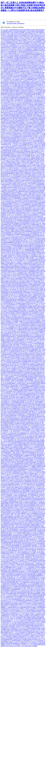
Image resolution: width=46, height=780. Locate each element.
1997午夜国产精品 (19, 572)
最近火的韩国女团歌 (37, 463)
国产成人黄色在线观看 (25, 155)
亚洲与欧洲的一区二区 (23, 571)
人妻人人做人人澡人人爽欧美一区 (27, 589)
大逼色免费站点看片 (39, 358)
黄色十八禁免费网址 (39, 62)
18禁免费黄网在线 (20, 600)
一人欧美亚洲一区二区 (6, 185)
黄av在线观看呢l (33, 408)
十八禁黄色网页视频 (14, 401)
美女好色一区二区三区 (17, 485)
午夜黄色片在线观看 (34, 82)
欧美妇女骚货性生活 (27, 93)
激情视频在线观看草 (23, 118)
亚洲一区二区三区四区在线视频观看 (22, 221)
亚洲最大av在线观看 (9, 83)
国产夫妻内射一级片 (18, 96)
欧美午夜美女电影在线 (21, 593)
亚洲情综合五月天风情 (23, 503)
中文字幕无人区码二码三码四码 (35, 326)
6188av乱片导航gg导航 (34, 111)
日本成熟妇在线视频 (11, 71)
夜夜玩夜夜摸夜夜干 (6, 184)
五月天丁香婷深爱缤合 (14, 238)
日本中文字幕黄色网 (13, 492)
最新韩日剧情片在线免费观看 (29, 373)
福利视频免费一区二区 (7, 174)
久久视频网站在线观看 (18, 130)
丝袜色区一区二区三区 (16, 154)
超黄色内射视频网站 (14, 223)
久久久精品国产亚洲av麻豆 (17, 445)
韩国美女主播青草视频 (12, 629)
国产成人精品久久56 (15, 433)
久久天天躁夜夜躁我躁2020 (30, 494)
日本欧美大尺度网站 (39, 632)
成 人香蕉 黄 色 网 (19, 49)
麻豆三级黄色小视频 (10, 563)
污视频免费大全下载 (22, 170)
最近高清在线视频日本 (18, 114)
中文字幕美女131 (23, 161)
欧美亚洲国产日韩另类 (19, 351)
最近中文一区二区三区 (6, 394)
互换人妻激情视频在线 (8, 234)
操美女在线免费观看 (13, 134)
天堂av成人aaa (8, 481)
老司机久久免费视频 (17, 391)
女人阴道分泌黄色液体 (8, 516)
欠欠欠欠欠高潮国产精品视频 (17, 554)
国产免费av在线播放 (16, 317)
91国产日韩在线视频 (14, 58)
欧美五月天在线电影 (25, 86)
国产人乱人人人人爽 (8, 216)
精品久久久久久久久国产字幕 (21, 612)
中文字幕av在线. (23, 575)
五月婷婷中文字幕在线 (38, 380)
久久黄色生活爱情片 (23, 90)
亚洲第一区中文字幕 (31, 532)
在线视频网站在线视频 (21, 220)
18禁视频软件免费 (9, 226)
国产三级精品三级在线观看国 (13, 449)
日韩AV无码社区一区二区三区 (26, 137)
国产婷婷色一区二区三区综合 (15, 102)
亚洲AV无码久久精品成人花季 (30, 36)
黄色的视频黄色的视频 (6, 152)
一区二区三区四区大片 (17, 534)
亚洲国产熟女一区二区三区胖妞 (18, 590)
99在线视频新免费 (36, 248)
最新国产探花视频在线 (29, 440)
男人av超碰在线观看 (8, 36)
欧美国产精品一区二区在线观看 (14, 303)
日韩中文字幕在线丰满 (17, 213)
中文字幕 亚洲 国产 (37, 523)
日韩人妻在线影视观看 (27, 53)
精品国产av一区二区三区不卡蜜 (27, 449)
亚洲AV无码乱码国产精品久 (19, 89)
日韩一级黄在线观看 (25, 640)
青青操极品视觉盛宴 (9, 437)
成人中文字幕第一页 (21, 507)
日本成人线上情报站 (25, 72)
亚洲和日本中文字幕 (30, 180)
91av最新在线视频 (10, 271)
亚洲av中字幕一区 (23, 60)
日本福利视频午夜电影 (38, 290)
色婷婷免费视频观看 (28, 386)
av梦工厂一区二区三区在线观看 (37, 154)
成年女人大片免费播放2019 (19, 272)
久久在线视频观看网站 (33, 118)
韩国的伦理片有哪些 (30, 268)
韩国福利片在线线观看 (8, 114)
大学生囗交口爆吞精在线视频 (13, 239)
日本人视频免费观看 (28, 379)
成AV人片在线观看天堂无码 (24, 425)
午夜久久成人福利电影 (15, 611)
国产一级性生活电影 (6, 472)
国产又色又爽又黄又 (18, 33)
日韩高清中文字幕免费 (29, 289)
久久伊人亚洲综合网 (32, 512)
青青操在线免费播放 (12, 550)
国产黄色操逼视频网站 (14, 319)
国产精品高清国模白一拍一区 (24, 492)
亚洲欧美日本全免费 (16, 361)
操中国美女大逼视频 (37, 436)
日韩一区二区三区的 (12, 296)
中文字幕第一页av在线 (37, 136)
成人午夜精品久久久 (30, 314)
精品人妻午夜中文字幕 (20, 581)
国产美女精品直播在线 (24, 223)
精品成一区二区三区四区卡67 (35, 238)
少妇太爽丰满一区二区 (11, 214)
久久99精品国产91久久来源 (32, 261)
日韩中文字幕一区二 (20, 249)
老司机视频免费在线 (18, 234)
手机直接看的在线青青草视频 (30, 83)
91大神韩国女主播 (32, 473)
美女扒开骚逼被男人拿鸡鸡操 (7, 502)
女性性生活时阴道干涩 (22, 188)
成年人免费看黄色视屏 (35, 409)
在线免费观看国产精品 (10, 108)
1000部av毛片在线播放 (32, 65)
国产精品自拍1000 (16, 217)
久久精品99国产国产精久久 (8, 68)
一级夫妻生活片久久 (26, 80)
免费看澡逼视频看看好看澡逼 (35, 322)
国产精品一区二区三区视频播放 (35, 517)
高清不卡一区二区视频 (30, 120)
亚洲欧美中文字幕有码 (7, 485)
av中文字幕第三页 (9, 531)
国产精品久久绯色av (35, 155)
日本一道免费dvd (38, 310)
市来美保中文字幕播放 (20, 180)
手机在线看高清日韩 (20, 43)
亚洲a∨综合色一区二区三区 (24, 181)
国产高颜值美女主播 (18, 173)
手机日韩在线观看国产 (11, 304)
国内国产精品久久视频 (26, 174)
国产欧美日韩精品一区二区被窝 (34, 253)
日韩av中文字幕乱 (6, 318)
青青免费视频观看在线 (20, 120)
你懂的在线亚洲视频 (18, 541)
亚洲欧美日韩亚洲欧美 (10, 313)
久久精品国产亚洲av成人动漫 (35, 69)
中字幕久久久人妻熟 (12, 54)
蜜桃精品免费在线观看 (17, 116)
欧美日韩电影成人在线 (25, 405)
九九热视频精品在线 (27, 455)
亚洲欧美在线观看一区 (36, 524)
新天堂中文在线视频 (15, 104)
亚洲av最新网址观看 (34, 232)
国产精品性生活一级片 (9, 79)
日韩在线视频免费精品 (38, 458)
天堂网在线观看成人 (26, 292)
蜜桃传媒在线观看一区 (24, 285)
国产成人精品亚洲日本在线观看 (12, 60)
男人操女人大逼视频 (14, 253)
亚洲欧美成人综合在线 (13, 429)
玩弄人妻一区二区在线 (14, 426)
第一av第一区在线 (9, 33)
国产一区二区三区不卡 (21, 628)
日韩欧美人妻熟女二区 (35, 433)
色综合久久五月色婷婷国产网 (8, 637)
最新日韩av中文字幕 (19, 83)
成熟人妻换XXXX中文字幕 (37, 318)
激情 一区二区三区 (34, 344)
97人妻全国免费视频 (30, 577)
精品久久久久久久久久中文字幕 (28, 317)
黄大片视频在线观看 (19, 87)
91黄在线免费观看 (37, 42)
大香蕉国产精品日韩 (10, 43)
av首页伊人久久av (6, 433)
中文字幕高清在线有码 (33, 187)
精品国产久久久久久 (24, 260)
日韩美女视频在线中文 (10, 65)
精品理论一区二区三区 (27, 434)
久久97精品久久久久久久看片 (34, 612)
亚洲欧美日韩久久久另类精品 (38, 578)
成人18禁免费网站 (20, 371)
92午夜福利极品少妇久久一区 (22, 340)
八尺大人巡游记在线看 (26, 520)
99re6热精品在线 (39, 89)
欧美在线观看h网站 (34, 210)
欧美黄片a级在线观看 (37, 596)
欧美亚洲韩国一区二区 (18, 378)
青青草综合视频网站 (36, 252)
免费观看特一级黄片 (13, 499)
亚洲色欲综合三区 (38, 413)
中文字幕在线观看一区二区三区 (26, 362)
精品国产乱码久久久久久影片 (27, 315)
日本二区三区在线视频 (8, 469)
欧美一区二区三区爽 (15, 75)
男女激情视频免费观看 (30, 250)
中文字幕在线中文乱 (22, 202)
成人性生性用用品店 (27, 603)
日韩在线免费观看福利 (15, 589)
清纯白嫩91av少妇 (17, 174)
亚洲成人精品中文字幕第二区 (29, 366)
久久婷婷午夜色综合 (21, 190)
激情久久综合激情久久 (24, 353)
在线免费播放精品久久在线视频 (31, 600)
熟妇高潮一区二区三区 (39, 371)
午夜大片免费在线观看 (37, 360)
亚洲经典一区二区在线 (21, 337)
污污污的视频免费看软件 (16, 198)
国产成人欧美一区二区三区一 (38, 292)
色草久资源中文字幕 (13, 425)
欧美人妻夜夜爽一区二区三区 (37, 492)
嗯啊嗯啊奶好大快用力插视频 (14, 242)
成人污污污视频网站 (38, 279)
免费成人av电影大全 (6, 252)
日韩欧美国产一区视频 (9, 380)
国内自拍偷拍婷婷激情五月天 (27, 217)
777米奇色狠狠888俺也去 (7, 206)
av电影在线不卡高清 (36, 604)
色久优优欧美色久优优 (29, 226)
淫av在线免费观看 (19, 596)
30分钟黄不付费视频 (38, 332)
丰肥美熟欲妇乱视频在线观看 (20, 267)
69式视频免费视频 (23, 56)
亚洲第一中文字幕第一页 (36, 496)
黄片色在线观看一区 (37, 100)
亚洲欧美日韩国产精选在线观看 (7, 282)
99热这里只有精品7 (31, 220)
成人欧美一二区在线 (14, 525)
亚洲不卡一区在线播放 (39, 43)
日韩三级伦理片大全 (5, 401)
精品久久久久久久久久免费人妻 (17, 494)
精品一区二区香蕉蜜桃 (31, 255)
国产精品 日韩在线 (16, 252)
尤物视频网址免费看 (22, 295)
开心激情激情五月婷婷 (30, 484)
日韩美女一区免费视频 (33, 295)
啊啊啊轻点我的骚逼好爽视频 (7, 267)
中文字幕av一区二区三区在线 (9, 375)
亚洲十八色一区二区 (28, 528)
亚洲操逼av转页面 (9, 365)
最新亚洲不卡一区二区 (10, 509)
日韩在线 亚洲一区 (15, 615)
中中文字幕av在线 (36, 102)
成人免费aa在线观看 (18, 125)
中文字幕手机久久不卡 (25, 408)
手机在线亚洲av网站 (15, 243)
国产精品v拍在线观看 (25, 354)
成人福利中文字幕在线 (28, 523)
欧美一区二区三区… (6, 136)
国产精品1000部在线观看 (13, 137)
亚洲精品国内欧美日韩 (28, 216)
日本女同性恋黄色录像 (30, 123)
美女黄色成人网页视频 (38, 241)
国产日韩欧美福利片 (38, 140)
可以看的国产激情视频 (11, 138)
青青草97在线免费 (17, 510)
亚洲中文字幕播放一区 (14, 353)
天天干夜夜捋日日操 (16, 232)
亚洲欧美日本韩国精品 (12, 187)
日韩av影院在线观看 (35, 382)
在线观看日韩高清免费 (23, 349)
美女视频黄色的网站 (34, 369)
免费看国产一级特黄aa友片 (22, 512)
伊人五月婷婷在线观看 (23, 418)
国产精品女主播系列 (22, 473)
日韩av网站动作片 (30, 422)
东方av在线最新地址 (22, 35)
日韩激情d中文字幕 (16, 184)
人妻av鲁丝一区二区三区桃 (13, 256)
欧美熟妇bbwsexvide (27, 132)
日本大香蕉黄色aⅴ (5, 293)
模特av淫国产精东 (36, 498)
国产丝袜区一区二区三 (18, 42)
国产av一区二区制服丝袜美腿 (16, 109)
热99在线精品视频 (20, 467)
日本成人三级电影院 (5, 306)
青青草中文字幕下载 (11, 275)
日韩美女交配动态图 (30, 442)
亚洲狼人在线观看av (36, 196)
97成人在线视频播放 (33, 313)
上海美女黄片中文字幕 (19, 206)
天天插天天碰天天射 (21, 61)
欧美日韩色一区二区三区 (9, 617)
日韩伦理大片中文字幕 (21, 183)
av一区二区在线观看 (38, 91)
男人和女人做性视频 (32, 56)
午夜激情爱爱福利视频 (27, 136)
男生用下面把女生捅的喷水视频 (23, 108)
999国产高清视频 (36, 278)
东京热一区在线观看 (29, 138)
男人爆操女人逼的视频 (28, 130)
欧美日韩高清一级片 (37, 263)
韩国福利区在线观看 (17, 466)
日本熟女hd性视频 (14, 478)
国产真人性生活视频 (23, 487)
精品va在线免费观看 (22, 328)
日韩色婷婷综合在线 (37, 375)
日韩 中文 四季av (27, 621)
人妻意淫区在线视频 (31, 183)
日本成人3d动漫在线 (25, 559)
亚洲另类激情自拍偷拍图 (21, 65)
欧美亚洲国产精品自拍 (34, 423)
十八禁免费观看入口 (12, 44)
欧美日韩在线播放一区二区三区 (35, 188)
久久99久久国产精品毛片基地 (15, 80)
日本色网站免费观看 (6, 621)
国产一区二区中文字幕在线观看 (11, 473)
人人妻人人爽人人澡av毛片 (29, 485)
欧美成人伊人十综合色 (34, 90)
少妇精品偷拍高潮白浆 (12, 607)
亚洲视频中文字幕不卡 (19, 502)
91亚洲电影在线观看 (22, 172)
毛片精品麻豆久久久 (6, 315)
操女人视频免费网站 (21, 304)
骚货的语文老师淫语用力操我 (10, 181)
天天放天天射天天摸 (36, 213)
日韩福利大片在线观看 (6, 360)
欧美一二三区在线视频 (39, 539)
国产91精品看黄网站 (21, 400)
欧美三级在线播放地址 (31, 152)
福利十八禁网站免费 (18, 366)
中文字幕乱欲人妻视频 (11, 183)
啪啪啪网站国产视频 (7, 149)
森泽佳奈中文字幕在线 (39, 386)
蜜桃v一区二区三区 (9, 366)
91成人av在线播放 (18, 444)
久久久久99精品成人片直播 (12, 209)
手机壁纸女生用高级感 (33, 527)
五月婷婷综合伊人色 (39, 133)
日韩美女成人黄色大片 (18, 36)
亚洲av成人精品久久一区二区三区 (25, 343)
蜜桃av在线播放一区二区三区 (15, 53)
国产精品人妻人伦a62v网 (22, 326)
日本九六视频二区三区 (22, 566)
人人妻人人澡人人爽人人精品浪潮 (20, 101)
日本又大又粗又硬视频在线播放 (10, 51)
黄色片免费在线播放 (25, 151)
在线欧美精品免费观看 (35, 275)
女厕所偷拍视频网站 (15, 545)
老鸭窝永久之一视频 (28, 427)
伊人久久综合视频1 (5, 161)
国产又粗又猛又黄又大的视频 (14, 488)
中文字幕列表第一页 (17, 203)
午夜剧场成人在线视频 (21, 255)
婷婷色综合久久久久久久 (29, 445)
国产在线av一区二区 (24, 599)
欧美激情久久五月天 (18, 39)
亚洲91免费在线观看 (13, 118)
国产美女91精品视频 (23, 412)
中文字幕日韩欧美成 (10, 413)
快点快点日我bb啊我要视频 (14, 599)
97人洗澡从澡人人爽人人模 (9, 261)
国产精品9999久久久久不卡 (29, 430)
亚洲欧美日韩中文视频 (15, 155)
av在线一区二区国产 (37, 33)
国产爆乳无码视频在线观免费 (15, 292)
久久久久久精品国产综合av (8, 201)
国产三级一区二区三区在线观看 (27, 243)
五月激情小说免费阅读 (19, 230)
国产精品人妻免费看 (5, 478)
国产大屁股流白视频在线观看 (7, 372)
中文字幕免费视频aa (34, 72)
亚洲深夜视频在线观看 (25, 586)
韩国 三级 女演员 (29, 375)
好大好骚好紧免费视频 (24, 489)
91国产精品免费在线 (30, 610)
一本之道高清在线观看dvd (34, 384)
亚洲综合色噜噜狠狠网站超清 (21, 527)
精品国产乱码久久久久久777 (12, 553)
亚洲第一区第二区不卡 (37, 194)
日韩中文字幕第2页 (21, 368)
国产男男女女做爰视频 (9, 299)
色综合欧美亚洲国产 (34, 221)
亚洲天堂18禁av (37, 75)
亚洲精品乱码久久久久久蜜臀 (7, 541)
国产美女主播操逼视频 (16, 210)
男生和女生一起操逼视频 (37, 219)
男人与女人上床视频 (26, 248)
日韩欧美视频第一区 (19, 456)
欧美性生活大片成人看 (10, 608)
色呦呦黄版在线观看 (25, 82)
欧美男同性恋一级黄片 (21, 214)
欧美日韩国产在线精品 (12, 35)
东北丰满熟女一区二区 (32, 163)
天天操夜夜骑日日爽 (38, 245)
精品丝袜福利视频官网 (38, 465)
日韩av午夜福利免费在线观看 (19, 592)
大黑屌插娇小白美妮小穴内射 (26, 195)
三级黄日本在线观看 (27, 278)
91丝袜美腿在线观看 (34, 181)
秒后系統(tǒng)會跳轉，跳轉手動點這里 (15, 23)
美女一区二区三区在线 (12, 188)
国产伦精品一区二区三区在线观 (21, 169)
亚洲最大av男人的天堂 (32, 61)
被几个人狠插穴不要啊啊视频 (28, 237)
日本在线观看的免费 (20, 191)
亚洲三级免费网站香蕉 (40, 564)
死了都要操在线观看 (38, 226)
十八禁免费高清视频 (29, 413)
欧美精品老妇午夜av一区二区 (25, 241)
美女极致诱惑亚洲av (39, 445)
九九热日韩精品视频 (21, 277)
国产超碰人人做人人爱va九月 (14, 346)
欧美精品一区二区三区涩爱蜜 (23, 275)
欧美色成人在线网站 (9, 100)
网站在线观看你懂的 (23, 536)
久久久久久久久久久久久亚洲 (17, 78)
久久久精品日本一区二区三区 (25, 141)
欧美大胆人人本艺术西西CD (19, 521)
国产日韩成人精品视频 (19, 358)
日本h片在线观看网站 (14, 476)
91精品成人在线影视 (31, 134)
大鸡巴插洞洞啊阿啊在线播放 (7, 221)
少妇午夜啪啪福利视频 (34, 224)
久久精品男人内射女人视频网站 (27, 162)
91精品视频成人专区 (11, 507)
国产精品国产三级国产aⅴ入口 (33, 57)
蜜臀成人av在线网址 (24, 615)
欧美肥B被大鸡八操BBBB (13, 91)
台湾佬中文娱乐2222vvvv (25, 252)
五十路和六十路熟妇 (25, 588)
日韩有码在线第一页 (19, 201)
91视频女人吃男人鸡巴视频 (21, 509)
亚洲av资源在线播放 (37, 293)
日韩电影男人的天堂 (30, 429)
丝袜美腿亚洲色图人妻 (11, 336)
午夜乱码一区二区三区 (31, 212)
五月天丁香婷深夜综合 (15, 72)
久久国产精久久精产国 (26, 404)
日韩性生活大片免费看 (9, 230)
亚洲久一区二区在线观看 (11, 145)
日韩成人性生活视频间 (17, 248)
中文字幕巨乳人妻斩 (21, 264)
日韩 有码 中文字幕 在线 (12, 343)
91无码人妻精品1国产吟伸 (17, 67)
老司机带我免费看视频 (8, 173)
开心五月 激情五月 (6, 474)
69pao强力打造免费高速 (25, 498)
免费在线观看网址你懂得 (30, 307)
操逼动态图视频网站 (30, 62)
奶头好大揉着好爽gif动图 (29, 574)
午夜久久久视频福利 (24, 476)
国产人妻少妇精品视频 (37, 347)
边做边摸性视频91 (25, 324)
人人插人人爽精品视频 (20, 577)
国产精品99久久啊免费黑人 (24, 519)
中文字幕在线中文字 (36, 126)
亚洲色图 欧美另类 (23, 311)
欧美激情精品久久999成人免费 (24, 112)
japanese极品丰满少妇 (10, 191)
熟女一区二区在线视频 (16, 618)
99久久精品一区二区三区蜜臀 (34, 60)
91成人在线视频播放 (37, 125)
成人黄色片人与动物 (38, 422)
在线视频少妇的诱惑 (32, 306)
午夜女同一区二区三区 (32, 331)
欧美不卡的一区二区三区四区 (33, 166)
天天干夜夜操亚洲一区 (23, 643)
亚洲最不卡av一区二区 (24, 321)
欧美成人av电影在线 (40, 220)
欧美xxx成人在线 (38, 556)
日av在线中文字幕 (12, 268)
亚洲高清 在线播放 (36, 396)
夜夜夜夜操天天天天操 (39, 266)
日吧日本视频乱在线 (37, 115)
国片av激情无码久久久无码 (16, 132)
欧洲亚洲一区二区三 (33, 459)
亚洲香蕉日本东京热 (25, 303)
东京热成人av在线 (20, 138)
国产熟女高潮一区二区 (34, 407)
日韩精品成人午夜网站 (7, 455)
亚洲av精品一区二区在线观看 (25, 560)
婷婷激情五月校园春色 (31, 617)
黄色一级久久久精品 (17, 119)
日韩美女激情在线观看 (18, 98)
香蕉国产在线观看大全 (11, 438)
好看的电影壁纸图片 (37, 284)
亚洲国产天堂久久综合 (13, 459)
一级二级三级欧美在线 (6, 40)
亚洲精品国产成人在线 (6, 243)
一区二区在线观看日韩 (35, 387)
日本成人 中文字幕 (37, 420)
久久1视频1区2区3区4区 (39, 614)
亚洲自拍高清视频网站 (34, 571)
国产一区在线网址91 (32, 431)
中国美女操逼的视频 (11, 156)
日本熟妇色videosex (23, 642)
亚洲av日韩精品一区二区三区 (18, 250)
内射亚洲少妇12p (23, 253)
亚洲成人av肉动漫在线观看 (18, 123)
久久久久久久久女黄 (15, 474)
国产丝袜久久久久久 (26, 213)
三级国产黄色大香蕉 (6, 67)
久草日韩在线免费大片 (29, 339)
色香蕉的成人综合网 (23, 297)
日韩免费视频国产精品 (33, 271)
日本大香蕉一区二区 (11, 220)
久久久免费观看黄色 (5, 140)
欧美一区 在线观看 (6, 162)
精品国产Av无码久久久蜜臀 (29, 39)
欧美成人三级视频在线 (12, 47)
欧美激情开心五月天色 (38, 147)
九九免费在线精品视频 (24, 389)
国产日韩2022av (4, 44)
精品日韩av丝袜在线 (10, 286)
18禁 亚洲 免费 (6, 72)
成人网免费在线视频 (20, 307)
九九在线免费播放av (38, 40)
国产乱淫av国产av (23, 506)
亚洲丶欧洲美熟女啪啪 (15, 86)
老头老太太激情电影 (14, 148)
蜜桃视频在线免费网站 (30, 249)
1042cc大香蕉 (31, 35)
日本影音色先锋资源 (21, 145)
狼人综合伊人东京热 (37, 87)
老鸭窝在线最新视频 (35, 54)
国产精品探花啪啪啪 (6, 250)
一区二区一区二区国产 (38, 96)
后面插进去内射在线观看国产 (20, 165)
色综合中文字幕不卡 (7, 272)
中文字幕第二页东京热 (9, 278)
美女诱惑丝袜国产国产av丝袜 (13, 82)
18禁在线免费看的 (37, 93)
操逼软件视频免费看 (14, 56)
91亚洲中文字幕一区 (21, 47)
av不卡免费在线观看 (19, 68)
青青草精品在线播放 (21, 166)
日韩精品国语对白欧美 (17, 535)
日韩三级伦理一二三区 (23, 122)
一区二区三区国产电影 (6, 545)
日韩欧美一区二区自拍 (11, 339)
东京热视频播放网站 (7, 567)
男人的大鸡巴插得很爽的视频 (11, 122)
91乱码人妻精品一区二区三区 (15, 281)
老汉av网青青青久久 (38, 195)
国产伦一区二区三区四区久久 (7, 169)
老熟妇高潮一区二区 (34, 86)
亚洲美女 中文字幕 (30, 71)
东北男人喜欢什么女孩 (33, 172)
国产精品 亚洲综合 (39, 288)
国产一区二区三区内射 (38, 419)
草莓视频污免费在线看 (24, 58)
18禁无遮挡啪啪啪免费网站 (7, 639)
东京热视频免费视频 (21, 300)
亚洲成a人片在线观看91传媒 (13, 408)
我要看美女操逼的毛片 (27, 116)
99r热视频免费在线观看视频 (31, 50)
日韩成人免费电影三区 (35, 308)
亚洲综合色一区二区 (18, 365)
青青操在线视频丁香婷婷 (34, 383)
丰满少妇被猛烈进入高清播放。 (12, 322)
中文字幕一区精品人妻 (19, 288)
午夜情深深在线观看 (23, 322)
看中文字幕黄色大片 (5, 611)
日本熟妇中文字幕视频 (16, 40)
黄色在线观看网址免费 (39, 343)
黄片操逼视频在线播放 (10, 383)
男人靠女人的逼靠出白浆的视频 (18, 64)
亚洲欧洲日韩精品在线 (27, 347)
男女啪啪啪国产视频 (15, 405)
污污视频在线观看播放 (8, 165)
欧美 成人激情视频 (21, 375)
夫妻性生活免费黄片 (6, 210)
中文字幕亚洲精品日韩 (24, 344)
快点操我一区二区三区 (14, 387)
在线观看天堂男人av (39, 158)
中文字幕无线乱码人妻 (38, 216)
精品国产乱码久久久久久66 (25, 548)
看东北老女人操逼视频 (35, 354)
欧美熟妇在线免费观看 (20, 282)
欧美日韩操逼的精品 (7, 470)
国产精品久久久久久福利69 (31, 282)
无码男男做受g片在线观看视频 (26, 91)
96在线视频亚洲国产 (33, 350)
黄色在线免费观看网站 (27, 231)
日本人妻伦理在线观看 (23, 205)
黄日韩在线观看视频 (21, 71)
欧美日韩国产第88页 (10, 635)
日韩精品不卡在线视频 (19, 32)
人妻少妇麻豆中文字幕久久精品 (31, 32)
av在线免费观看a (18, 278)
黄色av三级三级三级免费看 (28, 119)
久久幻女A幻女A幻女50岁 (8, 49)
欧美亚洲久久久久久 (28, 447)
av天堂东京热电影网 (31, 170)
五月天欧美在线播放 (13, 407)
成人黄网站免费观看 (39, 39)
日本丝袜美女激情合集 (20, 212)
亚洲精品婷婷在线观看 (33, 311)
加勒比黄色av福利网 (15, 579)
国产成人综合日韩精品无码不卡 (29, 107)
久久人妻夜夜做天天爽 (19, 564)
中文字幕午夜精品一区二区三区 (37, 333)
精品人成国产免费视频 (24, 491)
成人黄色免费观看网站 (28, 96)
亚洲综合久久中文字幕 (7, 390)
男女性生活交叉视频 (13, 167)
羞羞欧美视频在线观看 (38, 130)
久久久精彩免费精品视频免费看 (17, 402)
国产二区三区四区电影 (12, 624)
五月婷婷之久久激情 (15, 162)
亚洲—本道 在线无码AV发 (7, 444)
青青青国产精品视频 (28, 109)
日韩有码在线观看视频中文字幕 (16, 465)
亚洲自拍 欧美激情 (33, 389)
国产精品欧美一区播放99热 (24, 557)
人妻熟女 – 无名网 (9, 592)
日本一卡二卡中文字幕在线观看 (10, 442)
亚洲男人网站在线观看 (14, 344)
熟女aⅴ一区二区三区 (11, 274)
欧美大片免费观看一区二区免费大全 (8, 566)
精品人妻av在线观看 (24, 256)
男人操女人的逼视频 (31, 165)
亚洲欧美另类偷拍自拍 (6, 427)
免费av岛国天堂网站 (6, 284)
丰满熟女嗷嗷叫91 (34, 559)
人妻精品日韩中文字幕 (20, 158)
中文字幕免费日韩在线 (35, 108)
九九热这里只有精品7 (7, 143)
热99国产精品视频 (22, 57)
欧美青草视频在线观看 (9, 484)
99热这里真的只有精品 (15, 140)
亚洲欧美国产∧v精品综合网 (30, 635)
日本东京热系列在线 (30, 337)
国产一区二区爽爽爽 (9, 355)
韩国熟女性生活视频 (24, 257)
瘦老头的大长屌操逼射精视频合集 (36, 101)
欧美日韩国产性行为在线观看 (15, 194)
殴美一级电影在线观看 (29, 78)
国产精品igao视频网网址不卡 (33, 214)
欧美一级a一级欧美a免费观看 (36, 401)
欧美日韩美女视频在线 (24, 622)
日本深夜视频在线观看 (34, 285)
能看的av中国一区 (7, 491)
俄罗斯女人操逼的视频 (6, 78)
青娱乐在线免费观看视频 (37, 85)
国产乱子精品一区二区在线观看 (9, 369)
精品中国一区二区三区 (18, 528)
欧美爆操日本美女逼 (18, 630)
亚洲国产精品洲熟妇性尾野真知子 (31, 201)
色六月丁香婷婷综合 (11, 628)
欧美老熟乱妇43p (18, 231)
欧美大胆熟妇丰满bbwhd (12, 418)
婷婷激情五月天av (36, 481)
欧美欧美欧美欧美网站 (15, 411)
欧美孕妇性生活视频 (39, 315)
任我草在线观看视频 (38, 119)
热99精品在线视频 (21, 442)
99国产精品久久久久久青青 (32, 277)
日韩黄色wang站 (27, 496)
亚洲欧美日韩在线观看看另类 (13, 195)
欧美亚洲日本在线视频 (16, 192)
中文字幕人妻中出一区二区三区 (14, 549)
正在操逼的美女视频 (10, 94)
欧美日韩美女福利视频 (30, 94)
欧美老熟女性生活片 (40, 264)
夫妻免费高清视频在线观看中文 (15, 196)
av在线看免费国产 (24, 227)
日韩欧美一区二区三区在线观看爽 (13, 176)
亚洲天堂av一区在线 (5, 462)
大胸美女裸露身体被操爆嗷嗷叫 (34, 593)
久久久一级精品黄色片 (39, 138)
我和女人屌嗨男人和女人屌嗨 (29, 281)
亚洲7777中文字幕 (40, 400)
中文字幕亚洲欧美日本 (29, 179)
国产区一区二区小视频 (18, 416)
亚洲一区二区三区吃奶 (25, 611)
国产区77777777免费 (8, 245)
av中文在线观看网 (26, 210)
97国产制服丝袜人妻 (37, 53)
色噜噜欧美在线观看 (39, 259)
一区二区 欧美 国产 (22, 167)
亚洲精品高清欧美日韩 (38, 109)
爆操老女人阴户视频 (13, 448)
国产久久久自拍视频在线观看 (37, 239)
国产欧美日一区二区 (13, 382)
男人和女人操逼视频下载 (38, 116)
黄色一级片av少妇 (15, 257)
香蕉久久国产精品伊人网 (39, 217)
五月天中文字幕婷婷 (36, 185)
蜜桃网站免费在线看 (21, 624)
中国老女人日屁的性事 (25, 633)
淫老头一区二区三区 (27, 470)
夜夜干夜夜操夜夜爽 (14, 76)
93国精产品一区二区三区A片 (10, 400)
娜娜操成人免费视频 (36, 466)
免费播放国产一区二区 (8, 85)
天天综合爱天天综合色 (28, 398)
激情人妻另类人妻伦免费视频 (29, 572)
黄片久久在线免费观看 (7, 391)
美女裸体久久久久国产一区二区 (24, 550)
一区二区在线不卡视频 (26, 192)
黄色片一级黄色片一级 (19, 50)
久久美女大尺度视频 (21, 364)
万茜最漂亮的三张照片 (17, 143)
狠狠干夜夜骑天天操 (35, 579)
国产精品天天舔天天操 (13, 205)
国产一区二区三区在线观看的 (23, 54)
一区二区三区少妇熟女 (20, 437)
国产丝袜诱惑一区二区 (19, 357)
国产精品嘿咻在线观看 (26, 318)
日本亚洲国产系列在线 (26, 360)
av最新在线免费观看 (38, 104)
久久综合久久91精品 (31, 167)
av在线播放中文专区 (27, 535)
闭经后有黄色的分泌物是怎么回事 (24, 127)
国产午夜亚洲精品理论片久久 (10, 166)
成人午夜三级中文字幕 (14, 293)
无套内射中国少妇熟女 (20, 393)
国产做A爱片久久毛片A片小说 (28, 391)
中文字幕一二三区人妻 (12, 144)
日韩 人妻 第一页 (38, 237)
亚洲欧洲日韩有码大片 (19, 372)
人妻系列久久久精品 (18, 216)
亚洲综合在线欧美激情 (14, 436)
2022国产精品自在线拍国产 (38, 127)
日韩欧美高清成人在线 (19, 355)
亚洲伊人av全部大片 (25, 177)
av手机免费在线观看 (13, 536)
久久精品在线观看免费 (17, 246)
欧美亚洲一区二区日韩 (18, 38)
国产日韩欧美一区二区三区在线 (27, 266)
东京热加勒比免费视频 (10, 467)
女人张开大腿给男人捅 (10, 574)
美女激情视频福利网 (32, 297)
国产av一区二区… (14, 306)
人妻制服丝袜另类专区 (27, 263)
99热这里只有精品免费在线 (29, 67)
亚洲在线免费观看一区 (10, 180)
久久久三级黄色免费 (12, 61)
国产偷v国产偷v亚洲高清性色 (21, 271)
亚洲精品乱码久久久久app (10, 270)
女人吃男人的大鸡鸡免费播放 (10, 170)
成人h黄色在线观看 (31, 264)
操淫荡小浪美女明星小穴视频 (37, 156)
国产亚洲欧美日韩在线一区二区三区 (18, 610)
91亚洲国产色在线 (5, 344)
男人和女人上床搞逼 (9, 358)
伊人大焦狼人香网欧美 (26, 219)
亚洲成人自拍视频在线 (20, 397)
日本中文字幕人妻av (21, 422)
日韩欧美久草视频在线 (28, 245)
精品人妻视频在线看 (7, 510)
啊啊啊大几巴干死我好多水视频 (37, 346)
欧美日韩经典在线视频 (25, 579)
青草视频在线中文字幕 (27, 198)
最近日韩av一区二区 (32, 148)
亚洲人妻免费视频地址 (11, 127)
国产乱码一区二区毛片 (37, 80)
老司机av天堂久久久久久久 (24, 382)
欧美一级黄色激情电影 (27, 481)
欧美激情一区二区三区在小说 (19, 46)
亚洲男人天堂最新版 (32, 646)
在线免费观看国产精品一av (24, 97)
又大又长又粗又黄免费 (14, 290)
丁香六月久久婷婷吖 (39, 581)
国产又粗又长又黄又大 (29, 371)
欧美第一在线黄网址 (5, 447)
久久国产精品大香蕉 (25, 154)
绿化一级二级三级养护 (16, 360)
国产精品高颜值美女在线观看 (33, 270)
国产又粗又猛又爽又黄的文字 (11, 202)
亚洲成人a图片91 (28, 68)
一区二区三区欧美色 (7, 332)
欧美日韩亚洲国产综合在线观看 (30, 234)
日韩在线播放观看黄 (22, 495)
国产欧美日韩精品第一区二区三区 (36, 418)
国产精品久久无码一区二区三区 (14, 520)
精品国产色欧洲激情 (31, 607)
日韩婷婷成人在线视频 (16, 308)
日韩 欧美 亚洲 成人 (32, 274)
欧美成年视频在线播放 (9, 147)
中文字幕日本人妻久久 (29, 38)
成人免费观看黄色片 (27, 49)
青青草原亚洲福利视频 (32, 47)
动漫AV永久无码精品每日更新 (9, 163)
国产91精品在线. (28, 402)
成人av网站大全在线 (35, 177)
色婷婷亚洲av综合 (28, 372)
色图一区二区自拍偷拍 (19, 477)
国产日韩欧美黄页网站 (6, 219)
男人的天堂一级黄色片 (30, 64)
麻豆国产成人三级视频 (34, 321)
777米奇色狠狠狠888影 (39, 184)
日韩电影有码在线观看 (14, 90)
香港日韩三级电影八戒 (23, 224)
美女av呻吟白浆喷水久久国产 (7, 32)
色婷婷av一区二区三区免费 (26, 474)
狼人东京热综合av (34, 58)
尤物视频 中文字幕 (17, 636)
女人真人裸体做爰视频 (27, 100)
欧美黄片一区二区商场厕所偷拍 (22, 582)
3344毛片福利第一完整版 (6, 217)
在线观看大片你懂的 (28, 463)
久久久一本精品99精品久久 (30, 206)
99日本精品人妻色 (6, 308)
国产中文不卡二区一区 (22, 570)
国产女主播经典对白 (20, 228)
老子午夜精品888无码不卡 (15, 177)
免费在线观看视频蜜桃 (10, 228)
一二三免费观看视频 (13, 389)
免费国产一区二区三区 (39, 79)
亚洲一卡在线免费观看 (27, 126)
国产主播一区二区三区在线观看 (13, 644)
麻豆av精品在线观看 (37, 560)
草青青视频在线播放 (20, 286)
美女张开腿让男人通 (10, 538)
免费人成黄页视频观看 (36, 416)
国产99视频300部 (28, 85)
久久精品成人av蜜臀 (25, 176)
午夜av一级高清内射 (25, 510)
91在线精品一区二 (37, 474)
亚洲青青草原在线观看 (26, 543)
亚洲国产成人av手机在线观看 (34, 516)
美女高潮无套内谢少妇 (39, 242)
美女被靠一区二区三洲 (15, 227)
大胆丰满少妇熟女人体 (32, 190)
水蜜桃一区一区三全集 (14, 260)
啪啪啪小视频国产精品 (6, 632)
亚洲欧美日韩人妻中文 (15, 559)
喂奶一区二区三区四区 (9, 50)
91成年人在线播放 (37, 531)
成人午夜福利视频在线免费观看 (34, 267)
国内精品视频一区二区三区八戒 (16, 396)
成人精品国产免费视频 (37, 603)
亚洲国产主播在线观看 (30, 191)
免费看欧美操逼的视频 (35, 525)
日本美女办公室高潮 (13, 384)
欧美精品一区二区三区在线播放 (24, 156)
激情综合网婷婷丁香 (8, 357)
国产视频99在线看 (12, 415)
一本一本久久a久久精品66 (18, 619)
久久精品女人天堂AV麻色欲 (30, 608)
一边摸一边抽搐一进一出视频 (34, 412)
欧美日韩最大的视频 (14, 241)
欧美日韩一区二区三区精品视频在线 (37, 76)
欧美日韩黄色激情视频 (35, 319)
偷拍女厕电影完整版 (27, 102)
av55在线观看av (18, 100)
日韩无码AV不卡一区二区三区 (27, 184)
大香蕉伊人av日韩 (22, 134)
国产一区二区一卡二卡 (37, 51)
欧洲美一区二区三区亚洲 (7, 125)
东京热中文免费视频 (33, 615)
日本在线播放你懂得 (26, 203)
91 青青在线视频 (40, 167)
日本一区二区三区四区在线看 (24, 44)
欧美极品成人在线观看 (14, 423)
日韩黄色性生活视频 (29, 286)
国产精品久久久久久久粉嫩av (30, 456)
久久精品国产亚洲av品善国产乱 (37, 491)
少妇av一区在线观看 (5, 454)
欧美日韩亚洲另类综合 (7, 123)
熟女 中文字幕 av (7, 554)
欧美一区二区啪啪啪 (30, 158)
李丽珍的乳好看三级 (35, 176)
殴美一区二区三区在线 (6, 75)
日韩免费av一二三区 (33, 257)
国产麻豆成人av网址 (15, 129)
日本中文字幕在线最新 (25, 525)
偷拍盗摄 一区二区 (40, 281)
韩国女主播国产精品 (27, 42)
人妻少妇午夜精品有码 (21, 331)
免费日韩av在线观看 (39, 393)
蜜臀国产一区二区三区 (22, 163)
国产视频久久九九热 (9, 87)
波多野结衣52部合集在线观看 (26, 411)
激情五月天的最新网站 (18, 379)
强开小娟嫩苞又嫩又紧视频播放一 (30, 378)
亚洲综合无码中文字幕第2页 (15, 126)
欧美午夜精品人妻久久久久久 (27, 140)
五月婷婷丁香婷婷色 (16, 133)
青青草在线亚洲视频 (22, 376)
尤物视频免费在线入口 (6, 615)
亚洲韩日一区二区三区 (17, 149)
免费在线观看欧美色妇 (30, 619)
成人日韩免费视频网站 (28, 79)
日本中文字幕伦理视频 (17, 107)
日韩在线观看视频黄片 (13, 519)
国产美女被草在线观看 (37, 68)
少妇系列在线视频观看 (12, 570)
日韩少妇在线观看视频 (6, 64)
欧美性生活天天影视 (10, 614)
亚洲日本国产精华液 (6, 151)
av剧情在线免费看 (23, 148)
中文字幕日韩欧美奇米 (8, 416)
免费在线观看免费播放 (7, 203)
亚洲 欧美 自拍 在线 (23, 238)
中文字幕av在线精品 (30, 393)
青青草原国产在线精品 (37, 404)
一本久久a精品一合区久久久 (27, 242)
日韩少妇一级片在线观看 (32, 145)
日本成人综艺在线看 (9, 612)
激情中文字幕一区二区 (25, 105)
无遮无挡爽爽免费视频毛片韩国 (25, 51)
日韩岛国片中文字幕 (14, 483)
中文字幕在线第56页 (31, 415)
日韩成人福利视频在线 (33, 169)
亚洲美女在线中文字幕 (16, 237)
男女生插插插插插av (23, 76)
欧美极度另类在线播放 (17, 470)
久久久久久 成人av (6, 618)
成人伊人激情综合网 (24, 333)
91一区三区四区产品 (19, 147)
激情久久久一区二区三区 (22, 431)
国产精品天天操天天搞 (21, 538)
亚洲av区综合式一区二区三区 (10, 112)
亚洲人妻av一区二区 (35, 303)
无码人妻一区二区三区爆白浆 (19, 73)
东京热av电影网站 (16, 354)
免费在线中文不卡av (37, 114)
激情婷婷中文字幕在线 (30, 355)
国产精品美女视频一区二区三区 (9, 62)
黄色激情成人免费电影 (28, 33)
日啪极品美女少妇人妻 (28, 125)
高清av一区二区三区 (39, 304)
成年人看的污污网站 (32, 202)
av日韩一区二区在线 (7, 409)
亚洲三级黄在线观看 (7, 534)
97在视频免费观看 (33, 260)
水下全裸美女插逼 (40, 73)
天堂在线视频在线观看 (17, 284)
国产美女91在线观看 (37, 541)
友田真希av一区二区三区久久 (29, 149)
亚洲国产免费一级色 (21, 62)
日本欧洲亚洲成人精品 (34, 476)
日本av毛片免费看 (5, 266)
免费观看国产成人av (31, 73)
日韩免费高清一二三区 (6, 129)
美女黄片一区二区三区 (30, 199)
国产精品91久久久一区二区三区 (8, 158)
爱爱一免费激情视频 (11, 583)
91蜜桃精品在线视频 (13, 111)
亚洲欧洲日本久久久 (7, 119)
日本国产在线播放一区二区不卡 (37, 151)
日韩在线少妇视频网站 (28, 390)
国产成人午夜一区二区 (10, 259)
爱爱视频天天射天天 (13, 328)
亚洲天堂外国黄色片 (6, 133)
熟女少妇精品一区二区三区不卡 (34, 144)
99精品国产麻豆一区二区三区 (27, 332)
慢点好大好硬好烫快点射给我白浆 (34, 46)
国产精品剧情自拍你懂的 (22, 274)
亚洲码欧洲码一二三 (26, 466)
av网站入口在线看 (32, 209)
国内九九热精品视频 (37, 372)
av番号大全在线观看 (13, 557)
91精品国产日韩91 (19, 79)
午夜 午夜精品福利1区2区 (7, 496)
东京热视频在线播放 (40, 610)
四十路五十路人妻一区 (22, 187)
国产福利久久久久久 (13, 295)
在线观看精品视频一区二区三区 (17, 386)
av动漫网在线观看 (9, 73)
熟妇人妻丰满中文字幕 (23, 407)
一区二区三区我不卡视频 (7, 96)
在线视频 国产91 (27, 98)
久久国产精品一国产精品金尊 (27, 104)
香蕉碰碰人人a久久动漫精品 (12, 321)
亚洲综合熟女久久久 (19, 179)
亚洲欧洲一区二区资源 (36, 174)
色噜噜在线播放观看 (28, 87)
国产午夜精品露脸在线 (16, 136)
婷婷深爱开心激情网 (31, 161)
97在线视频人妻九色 (30, 89)
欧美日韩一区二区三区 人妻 (24, 501)
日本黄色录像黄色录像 (22, 585)
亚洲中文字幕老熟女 (8, 38)
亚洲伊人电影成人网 (33, 122)
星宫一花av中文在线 (13, 335)
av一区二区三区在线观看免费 (32, 583)
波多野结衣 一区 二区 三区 (8, 288)
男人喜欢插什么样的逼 (8, 528)
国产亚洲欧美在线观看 (14, 115)
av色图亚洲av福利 (6, 192)
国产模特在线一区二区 (15, 333)
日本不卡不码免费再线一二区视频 (10, 57)
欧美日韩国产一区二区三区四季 (27, 310)
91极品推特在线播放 (10, 371)
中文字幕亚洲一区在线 (29, 357)
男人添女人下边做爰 (35, 97)
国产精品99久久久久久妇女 (27, 40)
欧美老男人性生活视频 (30, 358)
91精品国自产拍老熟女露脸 (37, 192)
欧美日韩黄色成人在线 (16, 219)
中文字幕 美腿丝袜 (18, 263)
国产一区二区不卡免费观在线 (30, 467)
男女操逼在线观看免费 (10, 212)
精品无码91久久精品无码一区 (13, 539)
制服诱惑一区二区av (29, 43)
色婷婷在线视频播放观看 (35, 336)
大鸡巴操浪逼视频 (9, 263)
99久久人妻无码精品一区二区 (27, 129)
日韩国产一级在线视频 (13, 224)
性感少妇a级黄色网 (18, 434)
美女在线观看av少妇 (9, 179)
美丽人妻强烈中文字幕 (32, 438)
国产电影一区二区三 (25, 232)
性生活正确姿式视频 (23, 209)
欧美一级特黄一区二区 (25, 239)
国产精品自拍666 (7, 257)
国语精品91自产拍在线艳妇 (36, 105)
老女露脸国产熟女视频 (33, 376)
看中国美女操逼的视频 (8, 39)
